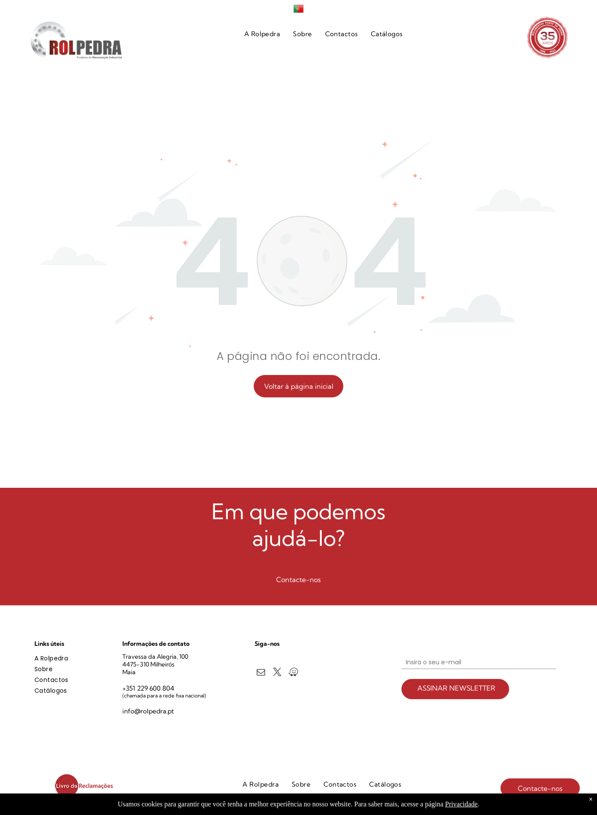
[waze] (293, 673)
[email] (261, 673)
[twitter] (277, 673)
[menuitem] (262, 34)
